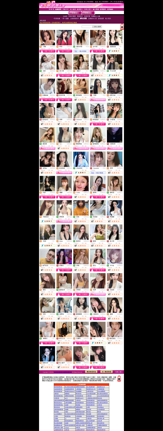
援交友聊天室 (100, 423)
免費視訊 (52, 46)
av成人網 (99, 420)
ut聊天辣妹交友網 (80, 411)
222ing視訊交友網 (91, 393)
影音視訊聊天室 (58, 386)
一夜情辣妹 (78, 389)
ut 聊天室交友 (90, 391)
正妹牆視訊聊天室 (69, 389)
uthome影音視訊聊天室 (103, 395)
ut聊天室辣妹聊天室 (59, 400)
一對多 (87, 46)
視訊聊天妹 (68, 416)
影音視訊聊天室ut (58, 395)
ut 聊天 (88, 407)
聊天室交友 (78, 393)
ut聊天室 (56, 393)
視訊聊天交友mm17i (70, 391)
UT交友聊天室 (101, 409)
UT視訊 (56, 416)
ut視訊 (66, 411)
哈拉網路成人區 (58, 425)
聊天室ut (89, 411)
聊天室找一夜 (100, 418)
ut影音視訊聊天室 (58, 409)
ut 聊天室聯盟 (68, 402)
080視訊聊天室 (79, 395)
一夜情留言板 (100, 389)
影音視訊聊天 (100, 416)
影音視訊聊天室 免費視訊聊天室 (63, 372)
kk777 (66, 398)
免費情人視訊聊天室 (81, 423)
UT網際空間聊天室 (102, 425)
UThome (67, 427)
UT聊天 (77, 418)
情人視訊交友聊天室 (70, 386)
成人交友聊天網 (91, 420)
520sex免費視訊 (101, 391)
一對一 (121, 46)
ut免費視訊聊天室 (91, 427)
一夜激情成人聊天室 (92, 398)
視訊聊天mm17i (79, 398)
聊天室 (99, 411)
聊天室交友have (58, 402)
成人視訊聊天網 (91, 386)
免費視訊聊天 (79, 407)
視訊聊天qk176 (101, 386)
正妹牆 (66, 404)
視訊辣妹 (78, 404)
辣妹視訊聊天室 (91, 404)
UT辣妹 (56, 418)
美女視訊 (56, 411)
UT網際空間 (90, 425)
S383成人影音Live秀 (70, 407)
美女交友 (99, 398)
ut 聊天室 (99, 404)
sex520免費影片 (58, 413)
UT (65, 418)
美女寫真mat (100, 407)
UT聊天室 (89, 395)
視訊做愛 (89, 413)
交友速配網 (78, 391)
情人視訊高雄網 (58, 423)
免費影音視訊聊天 (80, 386)
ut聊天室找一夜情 (80, 425)
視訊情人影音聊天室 (70, 425)
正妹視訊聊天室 (58, 389)
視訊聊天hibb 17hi (91, 389)
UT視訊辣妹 (79, 416)
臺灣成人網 (89, 423)
